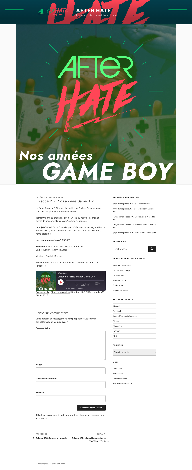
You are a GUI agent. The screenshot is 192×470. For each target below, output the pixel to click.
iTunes (116, 321)
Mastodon (117, 326)
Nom (39, 364)
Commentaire (43, 328)
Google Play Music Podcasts (125, 316)
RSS (115, 336)
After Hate (93, 10)
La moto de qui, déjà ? (122, 270)
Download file (42, 292)
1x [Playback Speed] (83, 284)
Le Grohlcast (118, 275)
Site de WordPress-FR (122, 383)
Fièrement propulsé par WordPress (50, 464)
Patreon (116, 331)
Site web (40, 392)
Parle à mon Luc (120, 280)
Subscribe (70, 288)
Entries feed (118, 373)
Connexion (117, 368)
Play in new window (60, 292)
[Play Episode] (61, 282)
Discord (116, 306)
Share (80, 288)
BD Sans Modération (122, 265)
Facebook (117, 311)
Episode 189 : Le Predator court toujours (139, 232)
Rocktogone (118, 285)
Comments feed (120, 378)
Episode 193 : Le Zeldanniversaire (136, 204)
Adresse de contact (46, 378)
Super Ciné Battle (120, 290)
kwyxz (61, 197)
